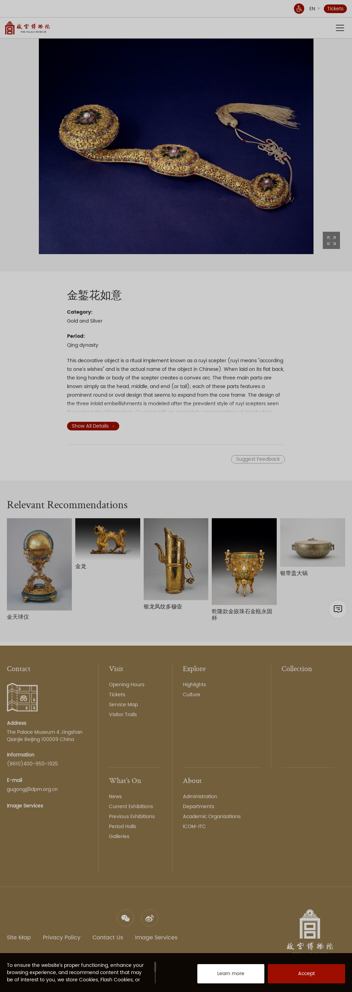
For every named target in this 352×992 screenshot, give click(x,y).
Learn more (223, 974)
